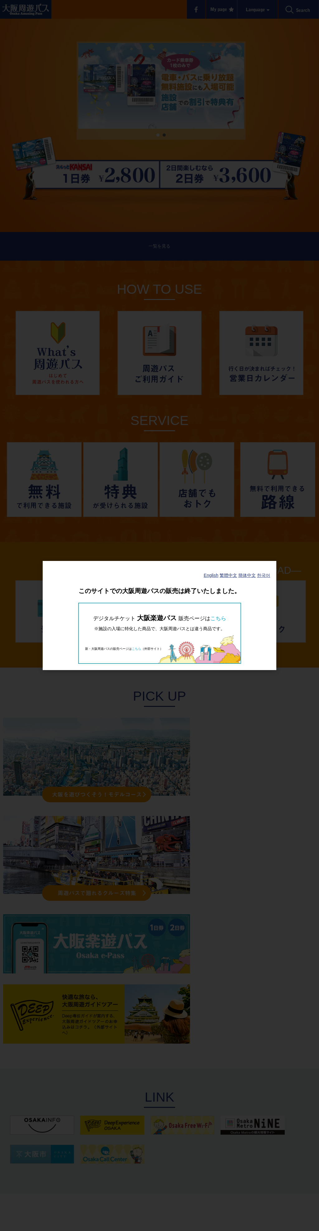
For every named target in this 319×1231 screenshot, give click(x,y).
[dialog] (159, 615)
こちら (218, 618)
